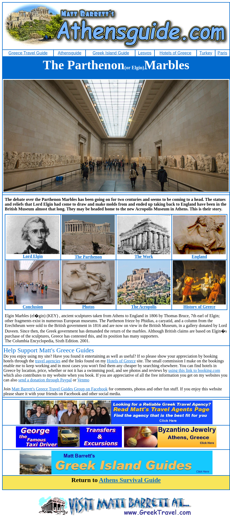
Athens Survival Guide (130, 480)
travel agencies (48, 361)
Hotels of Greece (121, 361)
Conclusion (32, 305)
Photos (88, 305)
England (199, 255)
